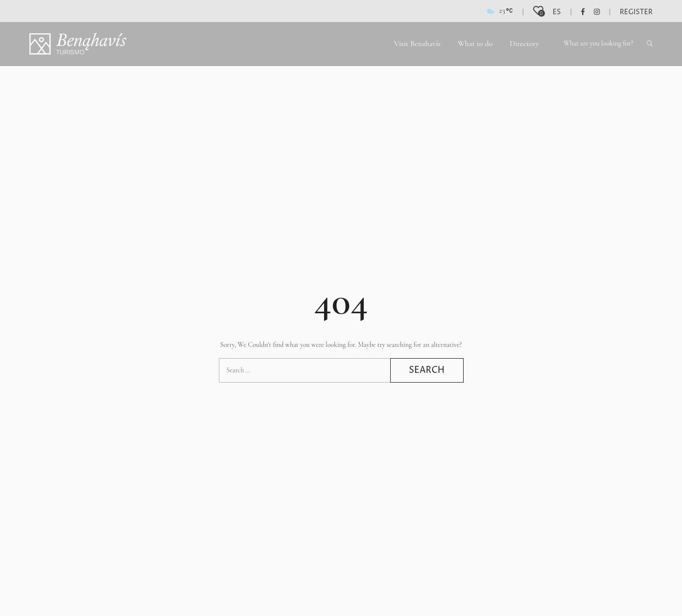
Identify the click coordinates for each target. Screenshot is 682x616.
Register (636, 12)
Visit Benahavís (417, 43)
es (557, 12)
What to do (475, 43)
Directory (524, 43)
